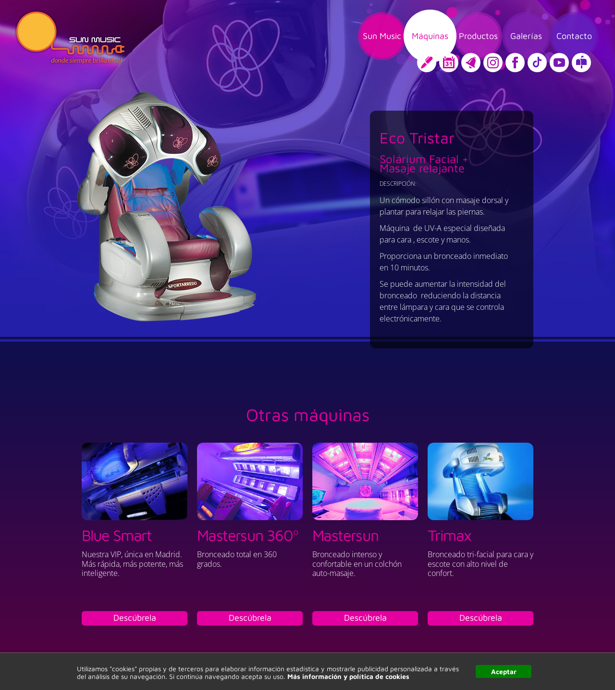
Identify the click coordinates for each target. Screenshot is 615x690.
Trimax (449, 535)
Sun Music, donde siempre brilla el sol (70, 37)
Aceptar (504, 671)
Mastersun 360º (247, 535)
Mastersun (345, 535)
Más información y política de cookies (348, 676)
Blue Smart (116, 535)
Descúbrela (134, 618)
